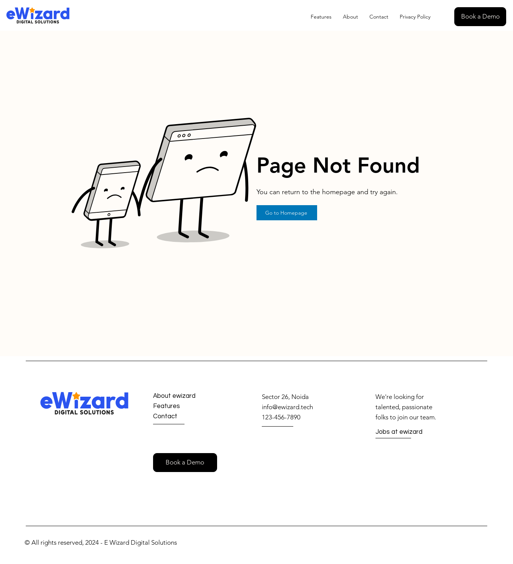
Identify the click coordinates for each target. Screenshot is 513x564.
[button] (480, 16)
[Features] (180, 406)
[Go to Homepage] (286, 212)
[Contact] (180, 416)
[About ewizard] (181, 396)
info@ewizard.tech (287, 407)
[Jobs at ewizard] (402, 432)
